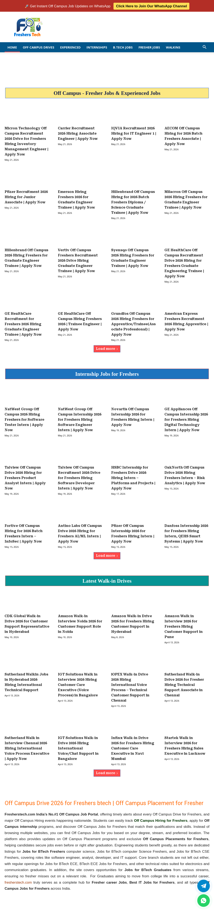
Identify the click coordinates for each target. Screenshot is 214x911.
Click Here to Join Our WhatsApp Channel (151, 6)
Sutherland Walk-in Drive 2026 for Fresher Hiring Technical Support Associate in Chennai (184, 684)
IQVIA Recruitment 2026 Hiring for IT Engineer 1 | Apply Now (133, 133)
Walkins (173, 47)
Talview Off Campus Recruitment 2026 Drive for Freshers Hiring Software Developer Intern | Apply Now (79, 477)
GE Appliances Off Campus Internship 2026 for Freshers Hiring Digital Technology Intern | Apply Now (186, 418)
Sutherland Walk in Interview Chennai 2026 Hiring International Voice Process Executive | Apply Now (27, 747)
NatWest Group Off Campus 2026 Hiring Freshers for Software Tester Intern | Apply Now (24, 418)
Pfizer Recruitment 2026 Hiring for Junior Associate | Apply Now (26, 196)
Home (12, 47)
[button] (204, 46)
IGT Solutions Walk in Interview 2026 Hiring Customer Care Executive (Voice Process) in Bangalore (78, 684)
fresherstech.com (18, 882)
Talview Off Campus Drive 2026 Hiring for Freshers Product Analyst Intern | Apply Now (25, 477)
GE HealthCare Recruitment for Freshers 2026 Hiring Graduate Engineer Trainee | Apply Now (23, 323)
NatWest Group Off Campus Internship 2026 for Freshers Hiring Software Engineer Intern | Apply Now (79, 418)
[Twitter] (203, 886)
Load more (107, 348)
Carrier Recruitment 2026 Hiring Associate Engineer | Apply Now (78, 133)
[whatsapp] (203, 900)
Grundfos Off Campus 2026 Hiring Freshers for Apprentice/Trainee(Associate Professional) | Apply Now (133, 323)
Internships (97, 47)
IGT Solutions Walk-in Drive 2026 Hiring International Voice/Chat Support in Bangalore (78, 747)
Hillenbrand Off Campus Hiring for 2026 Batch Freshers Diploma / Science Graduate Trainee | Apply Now (133, 201)
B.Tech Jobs (123, 47)
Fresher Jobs (149, 47)
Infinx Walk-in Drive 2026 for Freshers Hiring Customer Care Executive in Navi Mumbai (132, 747)
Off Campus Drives (38, 47)
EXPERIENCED (70, 47)
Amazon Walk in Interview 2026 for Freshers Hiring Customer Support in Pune (183, 625)
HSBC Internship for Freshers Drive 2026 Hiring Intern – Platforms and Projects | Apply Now (133, 477)
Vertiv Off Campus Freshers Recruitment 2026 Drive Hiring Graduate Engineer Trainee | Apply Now (78, 259)
